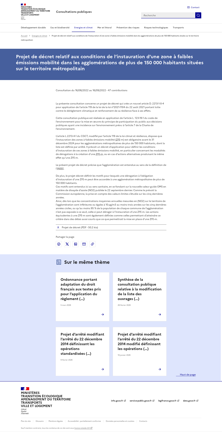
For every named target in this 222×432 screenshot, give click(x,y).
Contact (195, 7)
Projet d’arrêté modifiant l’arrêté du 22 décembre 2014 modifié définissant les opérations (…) (139, 341)
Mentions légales (56, 421)
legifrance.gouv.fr (167, 400)
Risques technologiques (156, 27)
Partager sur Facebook (59, 244)
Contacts (143, 421)
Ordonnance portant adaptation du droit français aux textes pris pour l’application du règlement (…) (81, 289)
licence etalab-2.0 (82, 428)
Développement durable (33, 27)
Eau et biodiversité (60, 27)
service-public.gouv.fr (141, 400)
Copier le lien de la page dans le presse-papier (92, 244)
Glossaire (40, 421)
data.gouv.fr (189, 400)
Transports (178, 27)
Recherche (198, 15)
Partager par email (84, 244)
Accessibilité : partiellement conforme (84, 421)
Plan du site (26, 421)
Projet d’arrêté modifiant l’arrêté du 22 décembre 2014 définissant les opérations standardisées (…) (82, 344)
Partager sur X (67, 244)
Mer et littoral (104, 27)
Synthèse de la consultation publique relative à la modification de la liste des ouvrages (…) (140, 289)
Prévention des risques (127, 27)
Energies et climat (83, 27)
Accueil (24, 35)
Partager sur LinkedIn (76, 244)
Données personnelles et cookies (120, 421)
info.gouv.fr (117, 400)
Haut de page (187, 374)
